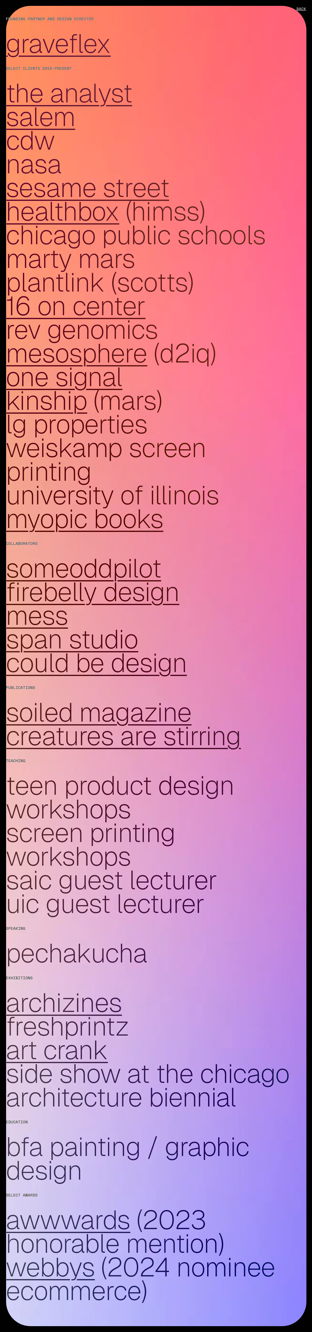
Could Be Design (96, 663)
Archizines (64, 1002)
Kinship (46, 400)
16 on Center (76, 306)
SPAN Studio (72, 639)
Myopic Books (84, 518)
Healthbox (62, 211)
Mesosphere (76, 353)
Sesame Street (87, 187)
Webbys (50, 1267)
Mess (37, 615)
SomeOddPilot (83, 568)
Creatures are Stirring (123, 736)
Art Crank (57, 1050)
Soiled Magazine (99, 712)
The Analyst (69, 93)
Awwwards (68, 1220)
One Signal (64, 377)
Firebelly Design (92, 592)
